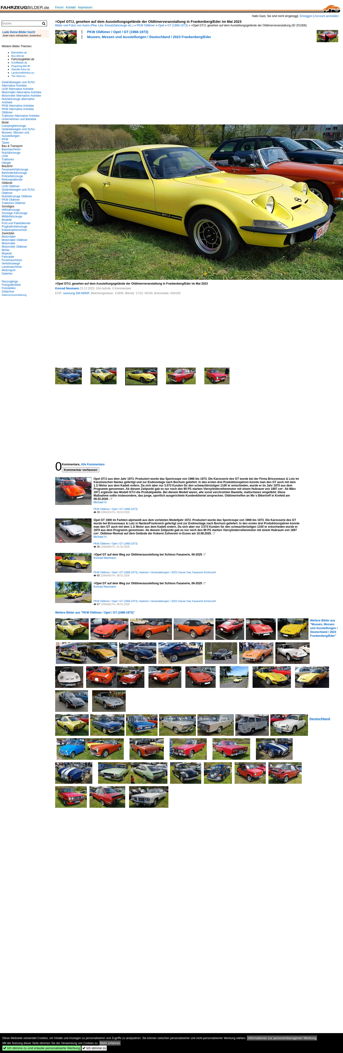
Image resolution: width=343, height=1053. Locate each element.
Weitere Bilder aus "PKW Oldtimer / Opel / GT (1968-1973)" (95, 612)
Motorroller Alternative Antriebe (21, 95)
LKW (5, 156)
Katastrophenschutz (14, 230)
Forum (59, 7)
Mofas (6, 250)
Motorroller (8, 243)
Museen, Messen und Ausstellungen (15, 134)
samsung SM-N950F (76, 293)
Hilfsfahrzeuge (11, 209)
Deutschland (319, 719)
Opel (161, 25)
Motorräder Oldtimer (14, 240)
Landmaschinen (12, 267)
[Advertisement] (138, 81)
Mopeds (7, 253)
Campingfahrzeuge (14, 126)
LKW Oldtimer (11, 186)
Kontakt (71, 7)
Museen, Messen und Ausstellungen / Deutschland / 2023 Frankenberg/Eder (149, 37)
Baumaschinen (11, 149)
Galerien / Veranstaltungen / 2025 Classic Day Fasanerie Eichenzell (177, 572)
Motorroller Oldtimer (14, 246)
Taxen (5, 142)
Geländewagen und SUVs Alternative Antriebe (18, 84)
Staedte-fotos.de (20, 69)
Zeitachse (8, 291)
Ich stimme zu (94, 1048)
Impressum (85, 7)
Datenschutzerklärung (14, 294)
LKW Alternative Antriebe (18, 89)
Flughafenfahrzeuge (14, 226)
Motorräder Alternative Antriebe (21, 92)
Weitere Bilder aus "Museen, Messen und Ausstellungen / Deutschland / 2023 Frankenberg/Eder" (323, 628)
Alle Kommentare (93, 464)
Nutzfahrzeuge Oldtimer (17, 196)
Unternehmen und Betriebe (19, 119)
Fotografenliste (11, 285)
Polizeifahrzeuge (12, 176)
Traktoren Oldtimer (14, 203)
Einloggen (306, 16)
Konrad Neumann (67, 288)
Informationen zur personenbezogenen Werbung (282, 1038)
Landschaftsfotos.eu (22, 72)
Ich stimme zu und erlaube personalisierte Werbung (41, 1048)
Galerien (7, 273)
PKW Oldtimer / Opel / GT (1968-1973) (117, 32)
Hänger (6, 162)
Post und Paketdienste (16, 223)
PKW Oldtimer (146, 25)
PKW (5, 139)
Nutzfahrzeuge (11, 152)
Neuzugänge (10, 281)
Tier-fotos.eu (18, 76)
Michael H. (100, 502)
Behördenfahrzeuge (14, 173)
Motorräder (9, 236)
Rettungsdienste (12, 179)
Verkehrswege (11, 263)
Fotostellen (9, 288)
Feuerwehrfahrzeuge (15, 169)
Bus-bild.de (17, 55)
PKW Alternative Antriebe (18, 105)
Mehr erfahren (110, 1043)
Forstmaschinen (12, 260)
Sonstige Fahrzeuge (14, 213)
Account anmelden (326, 16)
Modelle (7, 220)
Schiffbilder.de (19, 62)
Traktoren (8, 159)
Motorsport (8, 270)
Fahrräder (8, 256)
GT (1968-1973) (177, 25)
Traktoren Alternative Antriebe (21, 115)
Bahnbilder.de (19, 52)
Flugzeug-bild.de (20, 65)
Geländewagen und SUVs (18, 129)
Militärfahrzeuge (12, 216)
